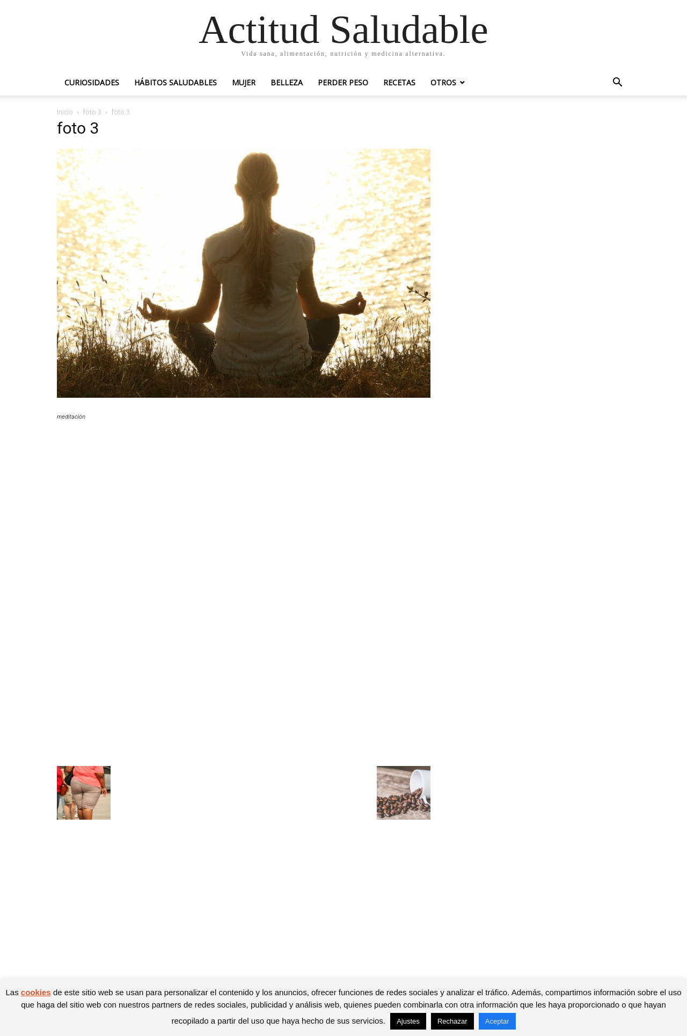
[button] (617, 83)
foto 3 (92, 111)
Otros (443, 82)
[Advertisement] (243, 508)
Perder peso (343, 82)
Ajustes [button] (408, 1021)
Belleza (287, 82)
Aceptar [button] (497, 1021)
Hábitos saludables (175, 82)
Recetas (399, 82)
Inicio (65, 111)
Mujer (243, 82)
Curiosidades (91, 82)
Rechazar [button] (452, 1021)
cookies (36, 992)
